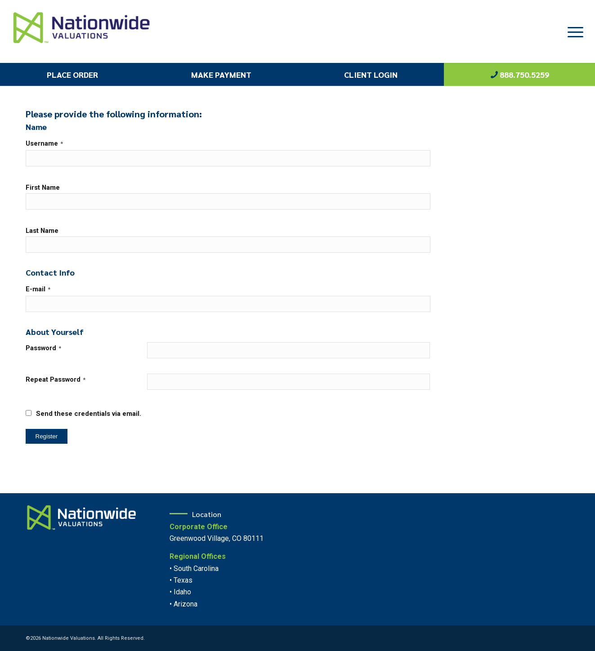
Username (44, 143)
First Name (43, 187)
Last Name (42, 231)
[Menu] (572, 31)
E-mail (38, 289)
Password (43, 348)
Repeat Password (55, 379)
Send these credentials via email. (83, 414)
